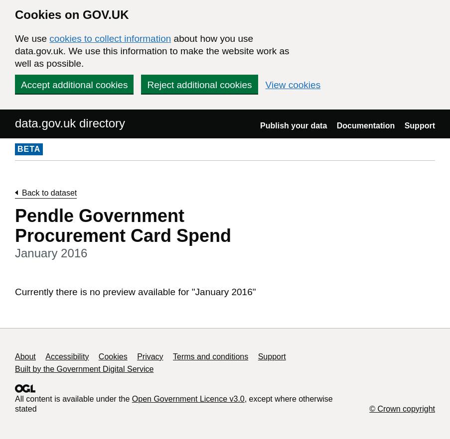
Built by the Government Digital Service (84, 369)
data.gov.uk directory (70, 123)
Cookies (113, 356)
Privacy (150, 356)
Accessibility (67, 356)
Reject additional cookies (199, 85)
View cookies (293, 85)
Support (420, 125)
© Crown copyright (402, 409)
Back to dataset (49, 193)
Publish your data (293, 125)
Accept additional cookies (74, 85)
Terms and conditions (210, 356)
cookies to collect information (110, 38)
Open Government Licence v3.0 (188, 399)
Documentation (366, 125)
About (25, 356)
